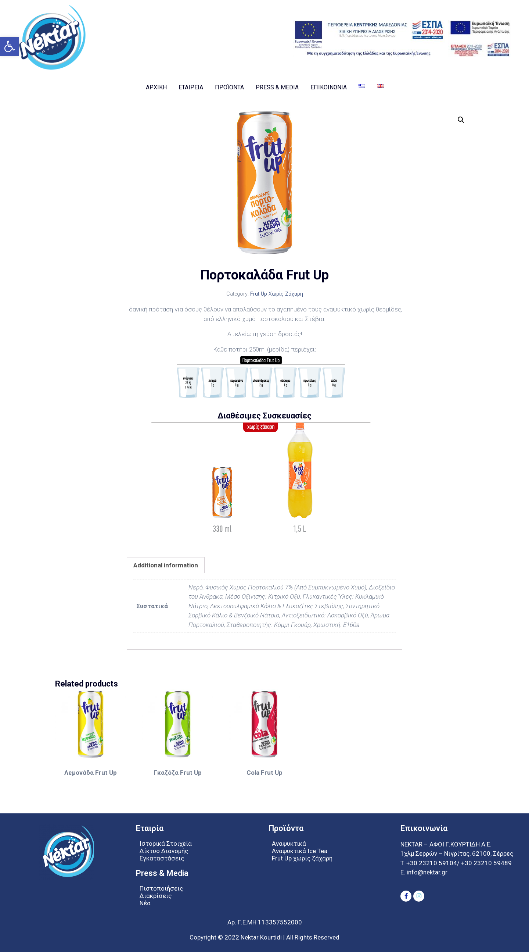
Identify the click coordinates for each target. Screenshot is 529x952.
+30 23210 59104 (431, 863)
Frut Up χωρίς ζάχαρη (302, 858)
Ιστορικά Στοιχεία (166, 843)
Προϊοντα (229, 87)
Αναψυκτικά (289, 843)
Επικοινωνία (328, 87)
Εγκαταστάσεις (162, 858)
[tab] (166, 565)
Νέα (145, 903)
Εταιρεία (191, 87)
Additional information (165, 565)
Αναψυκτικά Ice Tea (299, 851)
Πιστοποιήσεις (161, 888)
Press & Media (277, 87)
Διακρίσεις (156, 895)
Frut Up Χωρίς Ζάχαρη (276, 294)
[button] (9, 46)
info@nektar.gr (426, 872)
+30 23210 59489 (486, 863)
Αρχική (156, 87)
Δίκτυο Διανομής (164, 851)
